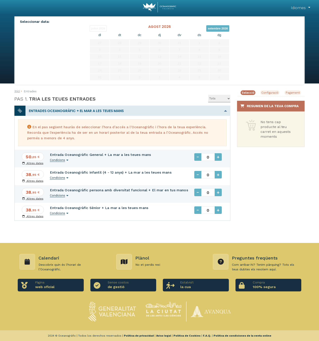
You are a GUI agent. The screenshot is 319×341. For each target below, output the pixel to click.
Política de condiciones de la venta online (242, 335)
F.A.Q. (207, 335)
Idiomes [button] (299, 7)
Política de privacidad (139, 335)
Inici (17, 91)
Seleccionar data (34, 22)
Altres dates (32, 163)
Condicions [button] (57, 160)
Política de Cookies (186, 335)
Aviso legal (163, 335)
